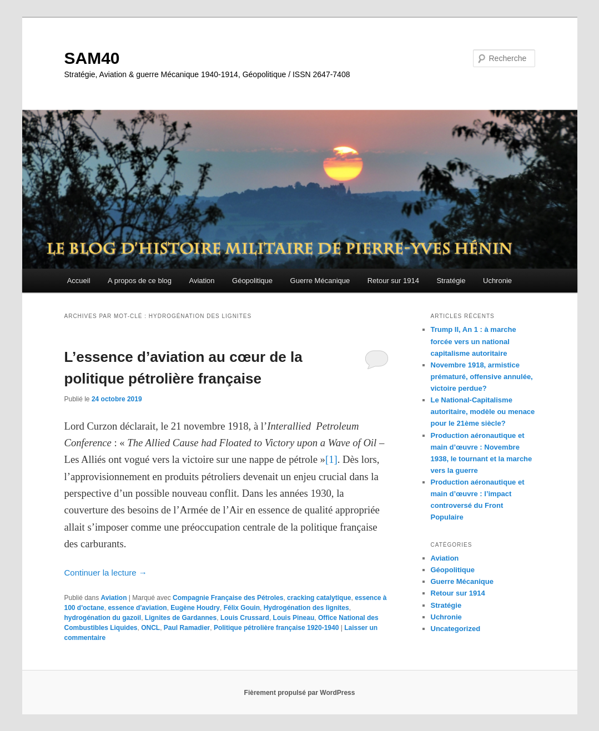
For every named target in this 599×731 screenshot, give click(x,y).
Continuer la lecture (105, 572)
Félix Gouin (242, 608)
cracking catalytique (319, 598)
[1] (331, 459)
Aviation (202, 280)
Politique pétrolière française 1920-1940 (276, 628)
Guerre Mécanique (320, 280)
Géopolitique (252, 280)
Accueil (78, 280)
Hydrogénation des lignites (306, 608)
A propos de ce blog (140, 280)
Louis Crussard (244, 618)
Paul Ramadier (187, 628)
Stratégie (450, 280)
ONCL (150, 628)
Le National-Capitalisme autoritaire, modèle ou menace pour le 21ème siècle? (483, 411)
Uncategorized (456, 628)
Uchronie (497, 280)
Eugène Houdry (195, 608)
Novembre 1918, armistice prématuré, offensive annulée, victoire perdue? (482, 376)
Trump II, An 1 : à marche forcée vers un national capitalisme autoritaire (473, 341)
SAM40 (92, 58)
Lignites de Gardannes (181, 618)
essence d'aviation (137, 608)
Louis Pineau (294, 618)
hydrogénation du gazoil (103, 618)
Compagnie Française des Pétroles (228, 598)
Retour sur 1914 (393, 280)
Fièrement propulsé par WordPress (299, 693)
